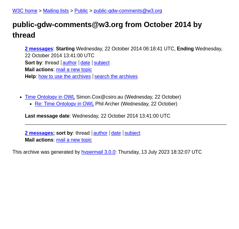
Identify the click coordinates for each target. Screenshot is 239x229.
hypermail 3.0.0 (98, 152)
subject (102, 62)
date (85, 62)
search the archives (116, 76)
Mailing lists (56, 10)
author (70, 62)
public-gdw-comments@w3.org (128, 10)
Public (81, 10)
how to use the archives (65, 76)
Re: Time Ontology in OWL (64, 103)
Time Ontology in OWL (50, 97)
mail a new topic (74, 69)
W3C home (24, 10)
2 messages (39, 48)
